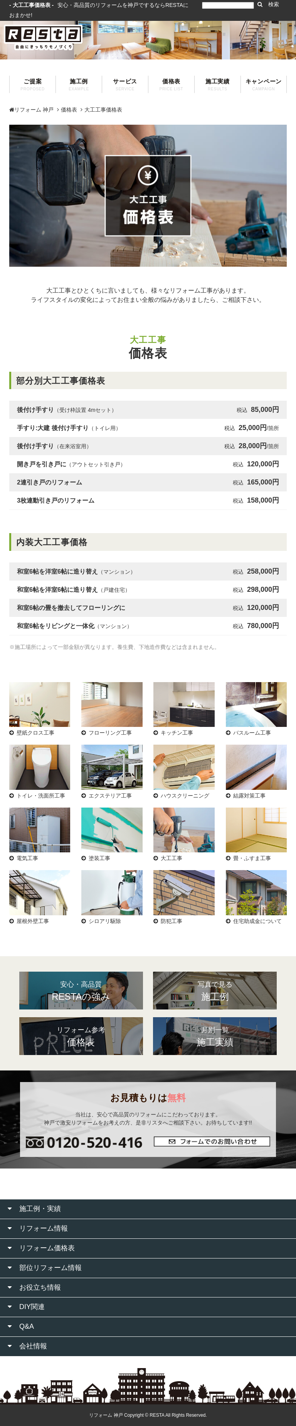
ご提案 (32, 84)
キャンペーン (264, 84)
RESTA (157, 1415)
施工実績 (217, 84)
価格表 (171, 84)
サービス (125, 84)
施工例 (79, 84)
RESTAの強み (81, 990)
